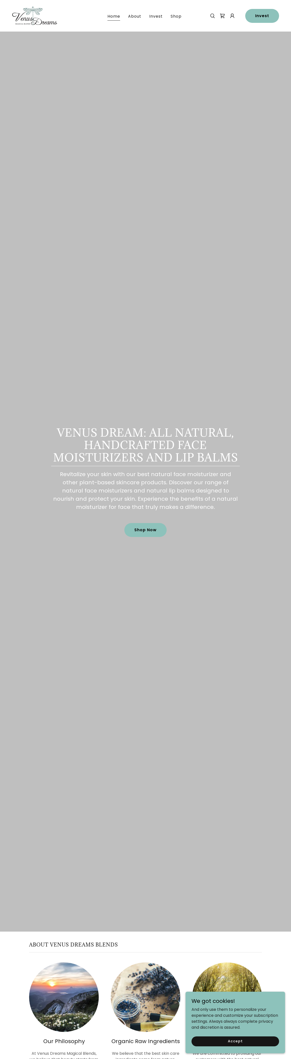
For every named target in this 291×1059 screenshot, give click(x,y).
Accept (235, 1041)
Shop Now (145, 530)
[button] (232, 16)
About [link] (134, 16)
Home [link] (113, 16)
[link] (35, 15)
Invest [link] (156, 16)
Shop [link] (176, 16)
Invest (262, 16)
